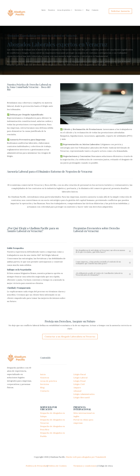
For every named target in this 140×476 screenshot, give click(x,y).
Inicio (43, 10)
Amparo (77, 387)
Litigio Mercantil (81, 397)
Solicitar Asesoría (120, 11)
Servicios (78, 10)
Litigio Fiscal (79, 374)
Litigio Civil (79, 384)
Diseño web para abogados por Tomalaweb (86, 457)
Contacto (95, 10)
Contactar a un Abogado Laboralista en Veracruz (70, 336)
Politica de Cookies (57, 466)
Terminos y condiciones (84, 466)
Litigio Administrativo (84, 394)
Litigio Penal (79, 381)
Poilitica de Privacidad (36, 466)
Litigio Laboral (80, 377)
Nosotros (51, 10)
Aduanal (77, 391)
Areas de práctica (63, 10)
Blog (87, 10)
